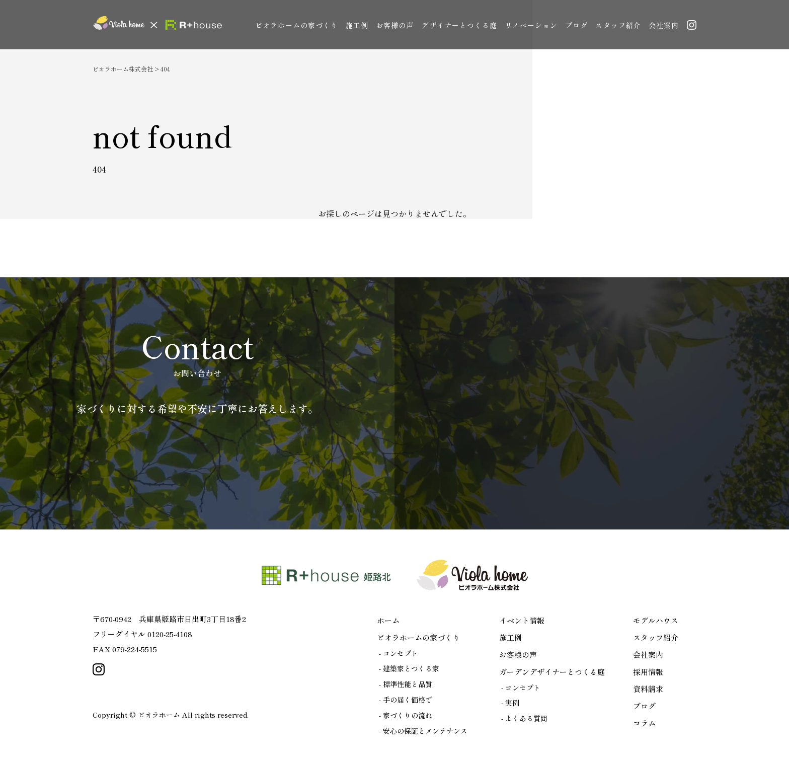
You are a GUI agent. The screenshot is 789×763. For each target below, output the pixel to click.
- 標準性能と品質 (405, 684)
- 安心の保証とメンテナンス (423, 731)
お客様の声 (395, 25)
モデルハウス (655, 620)
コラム (644, 723)
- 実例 (510, 703)
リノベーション (531, 25)
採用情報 (648, 671)
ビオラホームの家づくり (297, 25)
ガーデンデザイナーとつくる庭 (552, 671)
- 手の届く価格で (405, 700)
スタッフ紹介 (618, 25)
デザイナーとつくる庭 (459, 25)
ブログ (576, 25)
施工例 (357, 25)
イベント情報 (521, 620)
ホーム (388, 620)
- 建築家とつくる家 (409, 668)
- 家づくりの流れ (405, 715)
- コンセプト (398, 653)
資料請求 (648, 688)
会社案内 (664, 25)
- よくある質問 (524, 718)
